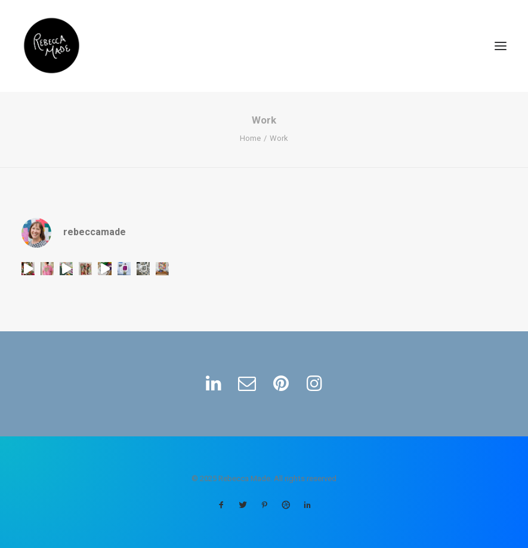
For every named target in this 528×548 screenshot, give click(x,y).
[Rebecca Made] (51, 46)
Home (250, 138)
